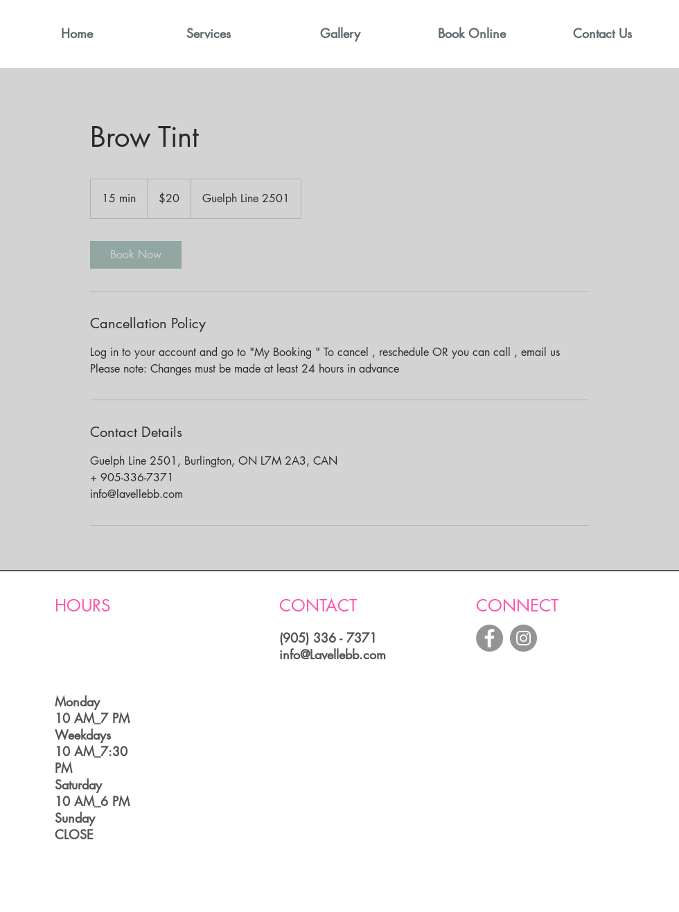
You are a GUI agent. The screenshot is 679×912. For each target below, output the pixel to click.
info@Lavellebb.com (332, 654)
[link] (136, 255)
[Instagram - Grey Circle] (523, 638)
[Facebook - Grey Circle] (489, 638)
